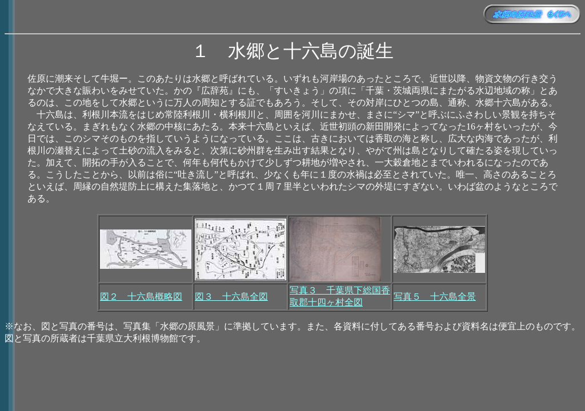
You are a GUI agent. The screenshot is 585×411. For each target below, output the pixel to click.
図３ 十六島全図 (231, 296)
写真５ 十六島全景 (435, 296)
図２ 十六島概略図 (141, 296)
